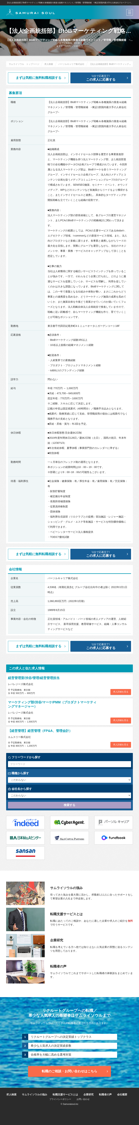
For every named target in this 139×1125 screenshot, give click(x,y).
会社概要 (122, 1094)
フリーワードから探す (24, 757)
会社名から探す (20, 789)
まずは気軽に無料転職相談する (41, 78)
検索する (69, 805)
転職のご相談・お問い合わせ (75, 1071)
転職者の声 (105, 1094)
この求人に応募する (103, 77)
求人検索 (11, 1094)
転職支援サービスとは (65, 1094)
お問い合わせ (83, 1099)
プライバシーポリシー (60, 1099)
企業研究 (88, 1094)
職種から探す (18, 773)
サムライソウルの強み (34, 1094)
